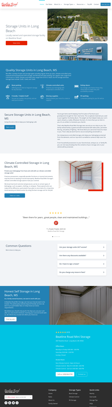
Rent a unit (10, 127)
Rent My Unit (106, 4)
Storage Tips (94, 400)
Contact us (81, 374)
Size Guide (93, 397)
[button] (52, 236)
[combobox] (18, 397)
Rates (50, 397)
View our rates (15, 195)
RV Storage (72, 400)
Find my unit (10, 319)
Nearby (92, 393)
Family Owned (53, 403)
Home (50, 393)
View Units (16, 43)
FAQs (91, 403)
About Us (51, 400)
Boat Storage (73, 393)
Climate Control (74, 397)
